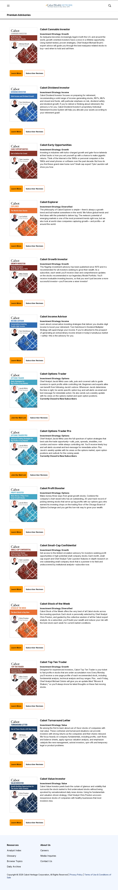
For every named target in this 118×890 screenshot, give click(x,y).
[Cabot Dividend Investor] (23, 104)
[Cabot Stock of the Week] (23, 620)
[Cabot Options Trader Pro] (23, 447)
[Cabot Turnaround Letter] (23, 736)
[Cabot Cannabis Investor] (23, 45)
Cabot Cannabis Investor (55, 29)
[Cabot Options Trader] (23, 390)
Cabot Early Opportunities (56, 144)
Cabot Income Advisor (53, 316)
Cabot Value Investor (52, 778)
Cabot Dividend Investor (55, 87)
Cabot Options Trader (53, 373)
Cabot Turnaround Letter (55, 720)
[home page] (59, 6)
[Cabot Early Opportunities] (23, 161)
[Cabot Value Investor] (23, 795)
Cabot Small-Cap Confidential (58, 545)
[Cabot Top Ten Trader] (23, 678)
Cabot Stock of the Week (55, 603)
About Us (45, 845)
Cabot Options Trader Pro (55, 431)
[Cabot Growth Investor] (23, 275)
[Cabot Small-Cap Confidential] (23, 561)
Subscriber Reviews (34, 73)
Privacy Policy (76, 874)
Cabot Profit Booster (52, 488)
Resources (13, 845)
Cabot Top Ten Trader (53, 662)
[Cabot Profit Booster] (23, 504)
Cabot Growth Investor (54, 259)
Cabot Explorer (49, 202)
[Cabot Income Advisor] (23, 332)
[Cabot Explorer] (23, 218)
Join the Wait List (18, 418)
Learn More (16, 73)
